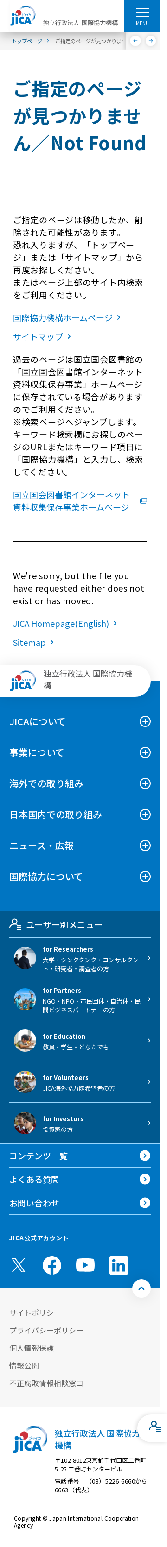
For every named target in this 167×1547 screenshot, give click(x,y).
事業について (36, 752)
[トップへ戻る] (141, 1288)
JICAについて (37, 721)
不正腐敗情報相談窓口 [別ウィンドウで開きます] (46, 1383)
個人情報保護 (31, 1347)
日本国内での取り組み (55, 814)
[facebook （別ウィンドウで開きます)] (52, 1265)
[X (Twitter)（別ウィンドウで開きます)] (18, 1265)
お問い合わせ (34, 1203)
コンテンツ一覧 (38, 1155)
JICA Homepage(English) (67, 623)
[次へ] (151, 41)
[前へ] (135, 41)
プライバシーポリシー (46, 1330)
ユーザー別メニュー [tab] (56, 924)
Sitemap (35, 642)
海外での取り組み (46, 783)
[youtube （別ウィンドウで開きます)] (85, 1265)
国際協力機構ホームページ (68, 317)
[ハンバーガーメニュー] (142, 12)
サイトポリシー (35, 1312)
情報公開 (24, 1365)
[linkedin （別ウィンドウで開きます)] (118, 1265)
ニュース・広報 (41, 845)
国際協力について (46, 876)
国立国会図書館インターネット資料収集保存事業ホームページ (80, 500)
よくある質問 (34, 1179)
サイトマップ (44, 336)
